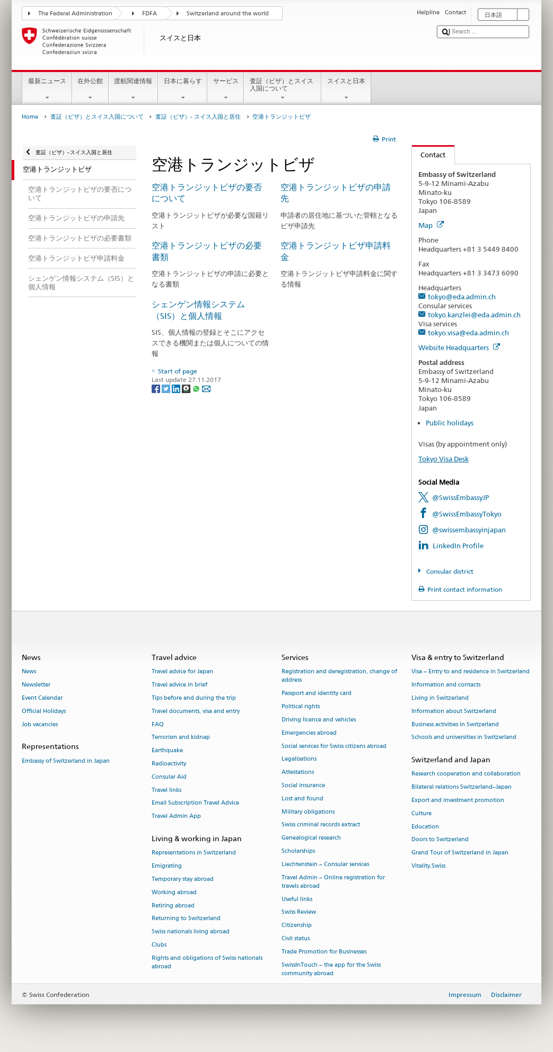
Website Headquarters (459, 347)
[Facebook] (157, 388)
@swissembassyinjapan (469, 529)
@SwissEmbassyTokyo (467, 514)
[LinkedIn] (177, 388)
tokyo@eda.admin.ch (462, 296)
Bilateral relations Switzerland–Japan (461, 787)
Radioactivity (169, 763)
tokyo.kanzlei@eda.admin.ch (474, 314)
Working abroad (174, 892)
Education (425, 826)
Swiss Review (299, 912)
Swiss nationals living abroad (191, 932)
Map (431, 225)
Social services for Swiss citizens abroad (334, 746)
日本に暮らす (183, 89)
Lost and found (302, 798)
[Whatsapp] (197, 388)
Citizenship (297, 925)
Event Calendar (42, 697)
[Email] (206, 388)
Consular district (449, 571)
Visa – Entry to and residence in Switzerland (470, 671)
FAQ (158, 724)
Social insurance (303, 785)
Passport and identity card (317, 693)
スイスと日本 (346, 89)
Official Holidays (44, 711)
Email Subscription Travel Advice (195, 803)
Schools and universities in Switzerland (463, 737)
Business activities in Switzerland (455, 724)
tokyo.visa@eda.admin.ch (468, 332)
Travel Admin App (176, 816)
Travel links (166, 790)
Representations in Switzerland (194, 853)
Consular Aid (169, 776)
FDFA (149, 13)
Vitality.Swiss (428, 865)
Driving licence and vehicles (319, 719)
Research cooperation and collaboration (466, 774)
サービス (225, 89)
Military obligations (308, 811)
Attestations (298, 772)
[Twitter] (167, 388)
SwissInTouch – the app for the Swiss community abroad (331, 969)
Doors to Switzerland (440, 839)
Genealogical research (311, 838)
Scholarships (298, 851)
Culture (421, 813)
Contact (429, 154)
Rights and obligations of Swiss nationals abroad (207, 962)
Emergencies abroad (309, 732)
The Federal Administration (75, 13)
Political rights (301, 706)
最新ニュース (47, 89)
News (29, 671)
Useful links (297, 899)
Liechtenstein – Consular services (325, 864)
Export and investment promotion (457, 800)
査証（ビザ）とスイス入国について (282, 89)
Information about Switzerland (453, 711)
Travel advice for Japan (182, 671)
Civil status (296, 938)
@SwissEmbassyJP (460, 497)
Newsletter (36, 685)
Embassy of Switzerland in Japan (66, 760)
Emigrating (167, 865)
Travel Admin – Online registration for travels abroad (333, 881)
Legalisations (299, 759)
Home (30, 116)
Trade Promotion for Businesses (324, 951)
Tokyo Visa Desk (443, 458)
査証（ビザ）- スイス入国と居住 (198, 116)
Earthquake (167, 750)
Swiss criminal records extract (321, 825)
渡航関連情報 (133, 89)
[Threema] (187, 388)
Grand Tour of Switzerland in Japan (459, 853)
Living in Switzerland (440, 697)
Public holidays (449, 422)
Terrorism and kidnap (181, 737)
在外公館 (90, 89)
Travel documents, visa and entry (196, 711)
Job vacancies (40, 724)
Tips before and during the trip (194, 697)
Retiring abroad (173, 905)
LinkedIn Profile (458, 545)
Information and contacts (445, 685)
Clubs (159, 944)
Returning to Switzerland (186, 918)
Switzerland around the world (228, 13)
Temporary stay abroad (183, 879)
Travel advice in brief (179, 685)
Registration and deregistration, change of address (339, 676)
